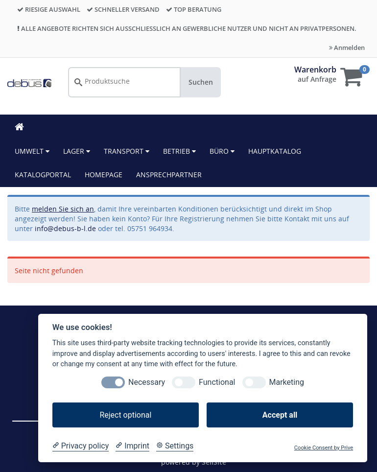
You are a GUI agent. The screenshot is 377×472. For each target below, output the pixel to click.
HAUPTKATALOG (274, 151)
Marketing (286, 382)
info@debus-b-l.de (65, 228)
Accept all (279, 415)
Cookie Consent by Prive (323, 448)
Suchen (200, 82)
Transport (126, 151)
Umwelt (32, 151)
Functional (217, 382)
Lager (76, 151)
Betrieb (179, 151)
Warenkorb (315, 69)
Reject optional (125, 415)
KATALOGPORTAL (43, 174)
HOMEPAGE (103, 174)
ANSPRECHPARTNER (169, 174)
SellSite (214, 462)
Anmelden (347, 47)
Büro (222, 151)
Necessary (146, 382)
